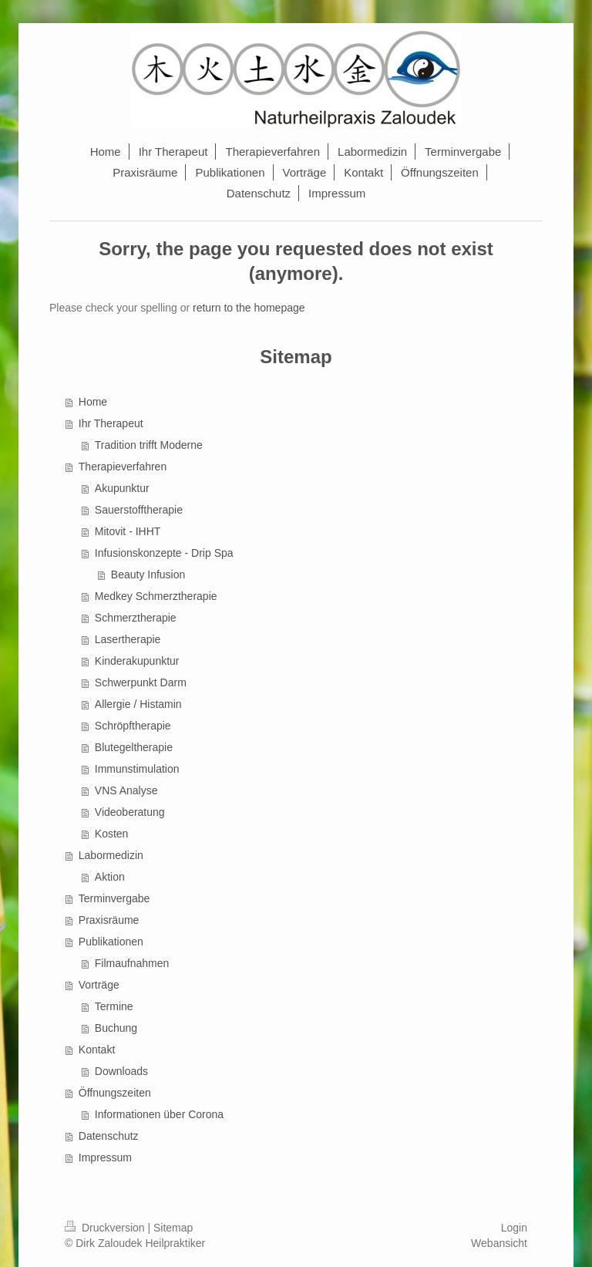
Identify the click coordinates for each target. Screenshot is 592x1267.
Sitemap (173, 1228)
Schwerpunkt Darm (141, 682)
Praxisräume (109, 920)
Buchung (116, 1028)
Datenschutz (109, 1136)
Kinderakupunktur (137, 661)
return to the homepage (249, 308)
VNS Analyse (126, 790)
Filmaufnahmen (132, 963)
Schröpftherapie (133, 725)
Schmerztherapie (136, 618)
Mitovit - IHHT (128, 531)
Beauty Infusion (148, 574)
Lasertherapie (128, 639)
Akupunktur (122, 488)
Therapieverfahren (122, 466)
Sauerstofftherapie (139, 510)
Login (514, 1228)
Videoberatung (130, 812)
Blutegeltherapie (134, 747)
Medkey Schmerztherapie (156, 596)
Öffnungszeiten (115, 1093)
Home (93, 402)
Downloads (121, 1071)
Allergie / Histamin (138, 704)
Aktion (110, 877)
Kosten (112, 833)
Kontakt (97, 1049)
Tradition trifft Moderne (149, 445)
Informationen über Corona (159, 1114)
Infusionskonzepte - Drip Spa (164, 553)
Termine (114, 1006)
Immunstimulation (137, 769)
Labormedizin (111, 855)
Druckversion (106, 1228)
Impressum (105, 1157)
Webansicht (499, 1243)
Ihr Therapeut (111, 423)
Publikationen (111, 941)
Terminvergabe (114, 898)
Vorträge (99, 985)
